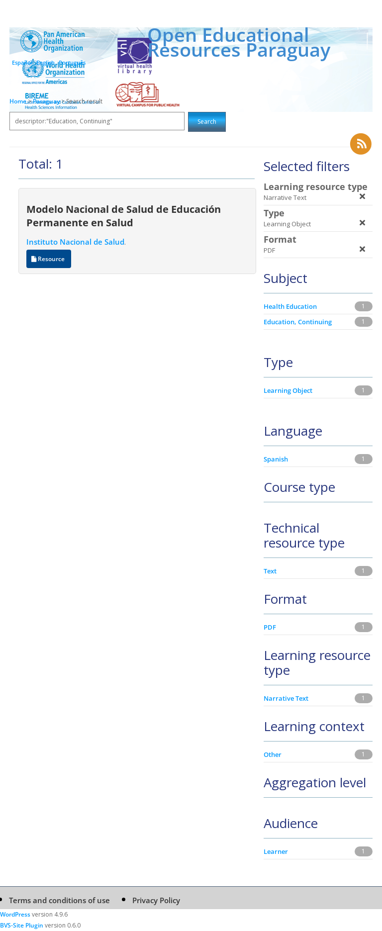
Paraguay (47, 101)
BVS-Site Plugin (21, 925)
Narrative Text (286, 698)
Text (270, 570)
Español (22, 62)
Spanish (276, 459)
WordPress (15, 914)
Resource (48, 259)
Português (72, 62)
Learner (276, 851)
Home (17, 101)
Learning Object (288, 390)
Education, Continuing (298, 321)
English (45, 62)
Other (273, 754)
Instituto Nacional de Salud (75, 242)
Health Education (290, 306)
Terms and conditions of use (59, 900)
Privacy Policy (156, 900)
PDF (270, 627)
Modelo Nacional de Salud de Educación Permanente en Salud (123, 215)
